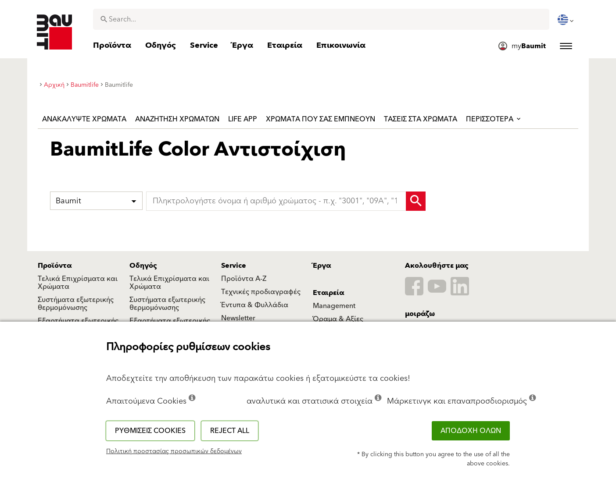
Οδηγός (143, 265)
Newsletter (238, 318)
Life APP (242, 119)
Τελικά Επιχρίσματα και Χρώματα (78, 283)
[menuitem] (566, 20)
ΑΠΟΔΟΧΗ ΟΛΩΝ (471, 431)
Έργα (322, 265)
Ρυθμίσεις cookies (150, 431)
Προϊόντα (55, 265)
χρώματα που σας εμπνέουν (320, 119)
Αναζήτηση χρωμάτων (177, 119)
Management (334, 306)
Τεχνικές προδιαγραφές (261, 292)
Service (233, 265)
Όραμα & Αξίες (338, 319)
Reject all (229, 431)
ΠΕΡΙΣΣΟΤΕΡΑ (494, 119)
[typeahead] (286, 201)
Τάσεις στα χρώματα (420, 119)
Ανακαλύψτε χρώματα (84, 119)
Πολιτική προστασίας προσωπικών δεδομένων (174, 451)
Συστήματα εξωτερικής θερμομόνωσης (76, 304)
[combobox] (321, 19)
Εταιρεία (328, 293)
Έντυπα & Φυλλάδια (254, 305)
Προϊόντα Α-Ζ (243, 279)
